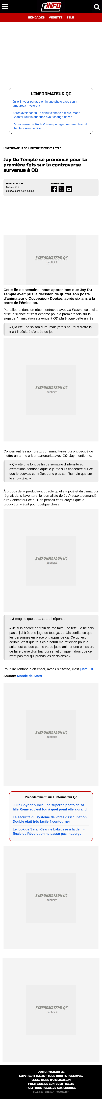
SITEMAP (49, 1092)
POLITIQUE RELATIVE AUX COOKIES (51, 1088)
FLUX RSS (38, 1092)
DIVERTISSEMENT (41, 148)
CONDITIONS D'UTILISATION (51, 1080)
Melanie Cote (13, 187)
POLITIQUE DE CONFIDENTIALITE (51, 1084)
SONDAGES (36, 17)
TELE (70, 17)
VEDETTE (55, 17)
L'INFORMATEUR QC (15, 148)
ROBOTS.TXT (62, 1092)
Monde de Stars (29, 676)
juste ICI (86, 669)
